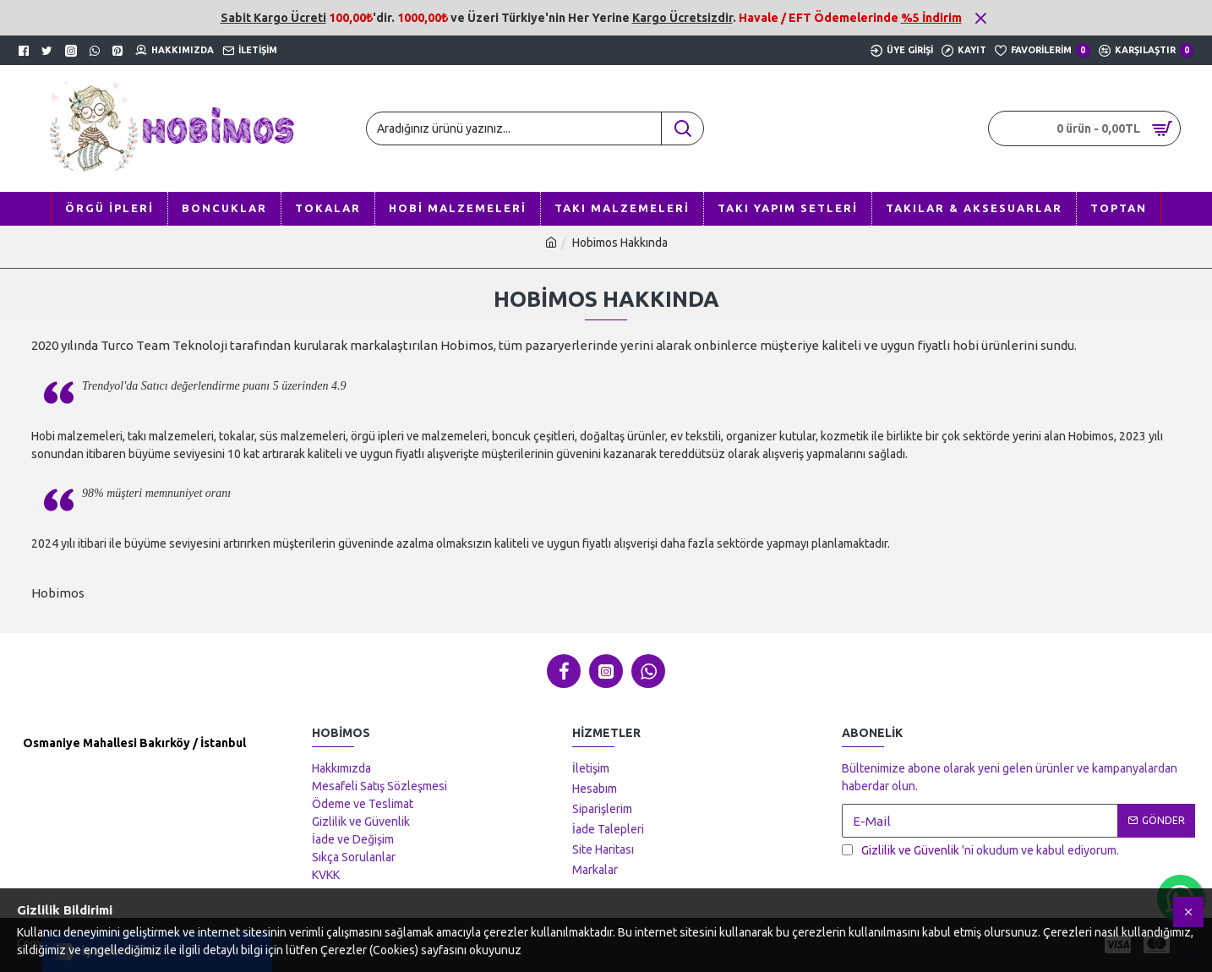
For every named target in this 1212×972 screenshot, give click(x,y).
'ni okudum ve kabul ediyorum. (980, 851)
